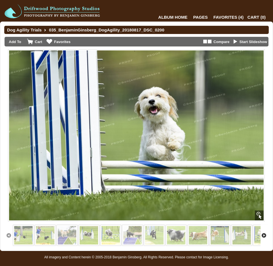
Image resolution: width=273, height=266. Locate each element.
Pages (200, 17)
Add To (15, 42)
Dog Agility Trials (24, 29)
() (228, 17)
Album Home (172, 17)
